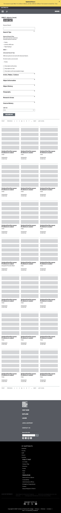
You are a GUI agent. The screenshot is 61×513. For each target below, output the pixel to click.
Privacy (37, 509)
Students (24, 448)
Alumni (23, 455)
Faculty (23, 450)
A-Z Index (24, 461)
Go (37, 435)
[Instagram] (28, 504)
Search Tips (7, 32)
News (23, 470)
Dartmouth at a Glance (28, 477)
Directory (24, 466)
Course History (8, 103)
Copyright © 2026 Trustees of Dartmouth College (20, 509)
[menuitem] (30, 451)
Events (24, 468)
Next (35, 121)
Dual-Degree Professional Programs (25, 494)
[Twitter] (32, 504)
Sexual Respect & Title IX (28, 488)
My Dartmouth (27, 446)
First (3, 121)
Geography (7, 92)
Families (24, 457)
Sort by (5, 107)
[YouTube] (36, 504)
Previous (9, 121)
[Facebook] (25, 504)
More (4, 49)
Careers (24, 486)
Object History (8, 86)
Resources (26, 475)
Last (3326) (41, 121)
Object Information (9, 80)
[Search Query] (28, 435)
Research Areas (8, 97)
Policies (43, 509)
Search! (9, 114)
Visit (23, 473)
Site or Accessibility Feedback (30, 510)
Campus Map (25, 464)
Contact (49, 509)
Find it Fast (26, 459)
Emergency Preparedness (28, 484)
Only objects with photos (11, 66)
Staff (23, 453)
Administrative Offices (28, 482)
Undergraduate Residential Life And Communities (38, 495)
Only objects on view (10, 68)
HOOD (57, 11)
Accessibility (25, 479)
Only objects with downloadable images (14, 71)
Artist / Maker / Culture (11, 75)
